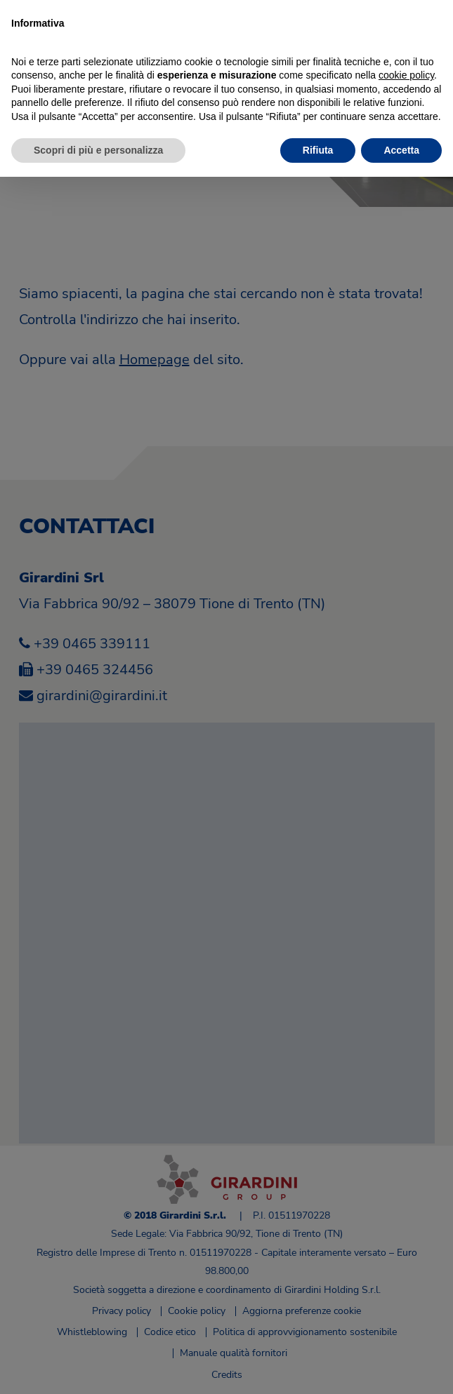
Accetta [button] (401, 150)
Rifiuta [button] (318, 150)
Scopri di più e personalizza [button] (98, 150)
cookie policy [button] (406, 75)
